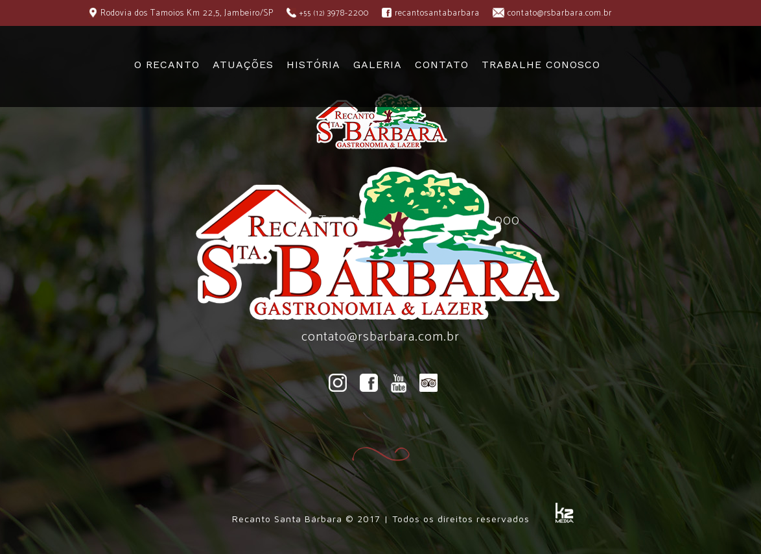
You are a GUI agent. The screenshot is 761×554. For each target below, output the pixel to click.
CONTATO (442, 64)
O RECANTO (167, 64)
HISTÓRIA (313, 64)
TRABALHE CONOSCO (541, 64)
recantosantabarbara (437, 13)
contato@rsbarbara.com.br (560, 13)
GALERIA (377, 64)
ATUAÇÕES (243, 64)
